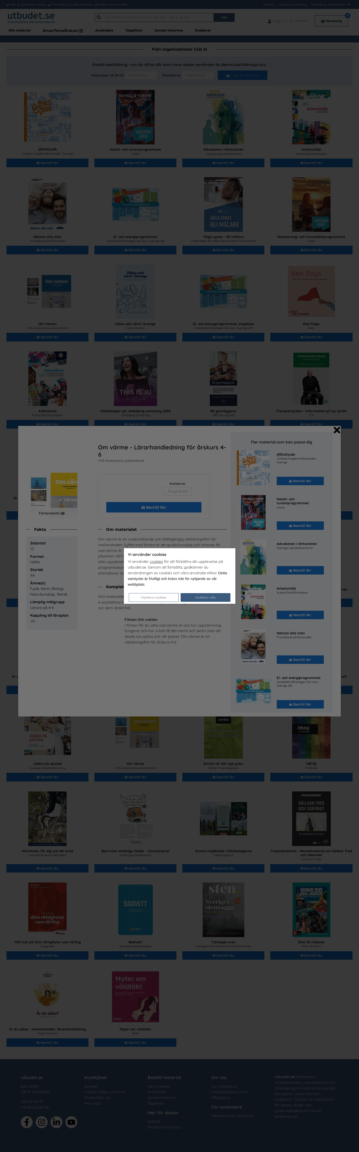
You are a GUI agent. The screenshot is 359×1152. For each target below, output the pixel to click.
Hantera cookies (153, 597)
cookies (156, 561)
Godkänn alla (205, 597)
